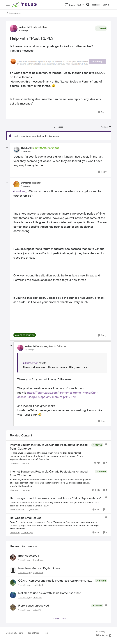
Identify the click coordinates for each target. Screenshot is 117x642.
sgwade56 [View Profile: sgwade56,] (38, 572)
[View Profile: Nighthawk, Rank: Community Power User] (17, 150)
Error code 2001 (28, 555)
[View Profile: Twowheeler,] (13, 557)
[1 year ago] (24, 463)
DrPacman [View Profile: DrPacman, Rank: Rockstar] (26, 182)
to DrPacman (60, 346)
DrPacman (32, 363)
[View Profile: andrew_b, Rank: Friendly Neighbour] (14, 28)
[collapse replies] (7, 147)
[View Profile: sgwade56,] (13, 570)
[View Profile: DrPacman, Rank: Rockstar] (16, 184)
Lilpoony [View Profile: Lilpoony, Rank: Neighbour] (14, 463)
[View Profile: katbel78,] (13, 607)
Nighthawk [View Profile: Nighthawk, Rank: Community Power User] (26, 148)
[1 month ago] (24, 559)
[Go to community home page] (25, 4)
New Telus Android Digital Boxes (39, 568)
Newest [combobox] (106, 126)
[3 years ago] (32, 509)
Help (46, 632)
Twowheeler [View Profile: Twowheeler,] (38, 560)
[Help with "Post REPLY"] (25, 151)
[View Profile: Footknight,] (13, 582)
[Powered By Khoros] (103, 634)
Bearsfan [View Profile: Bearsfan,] (37, 597)
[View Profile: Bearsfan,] (13, 595)
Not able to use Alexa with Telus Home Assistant (49, 593)
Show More (58, 618)
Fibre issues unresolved (33, 605)
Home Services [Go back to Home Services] (13, 13)
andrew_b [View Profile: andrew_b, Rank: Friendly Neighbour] (24, 27)
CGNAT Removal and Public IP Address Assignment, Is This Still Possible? (53, 581)
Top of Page (33, 632)
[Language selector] (74, 5)
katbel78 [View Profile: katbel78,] (37, 610)
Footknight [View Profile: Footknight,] (38, 584)
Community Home (14, 632)
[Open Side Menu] (7, 4)
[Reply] (102, 112)
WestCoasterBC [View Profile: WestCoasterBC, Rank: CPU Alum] (17, 509)
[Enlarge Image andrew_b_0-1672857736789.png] (58, 61)
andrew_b (22, 191)
